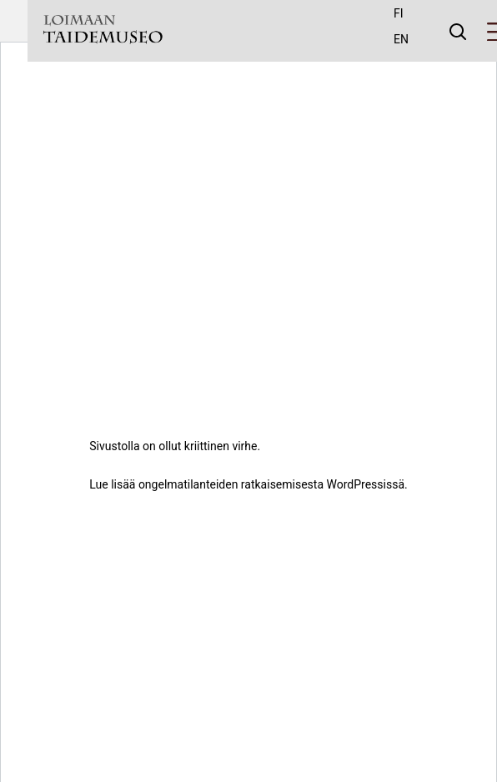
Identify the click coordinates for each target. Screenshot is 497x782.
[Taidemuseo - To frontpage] (102, 31)
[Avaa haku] (458, 31)
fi (399, 13)
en (401, 39)
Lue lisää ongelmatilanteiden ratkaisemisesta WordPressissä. (248, 484)
